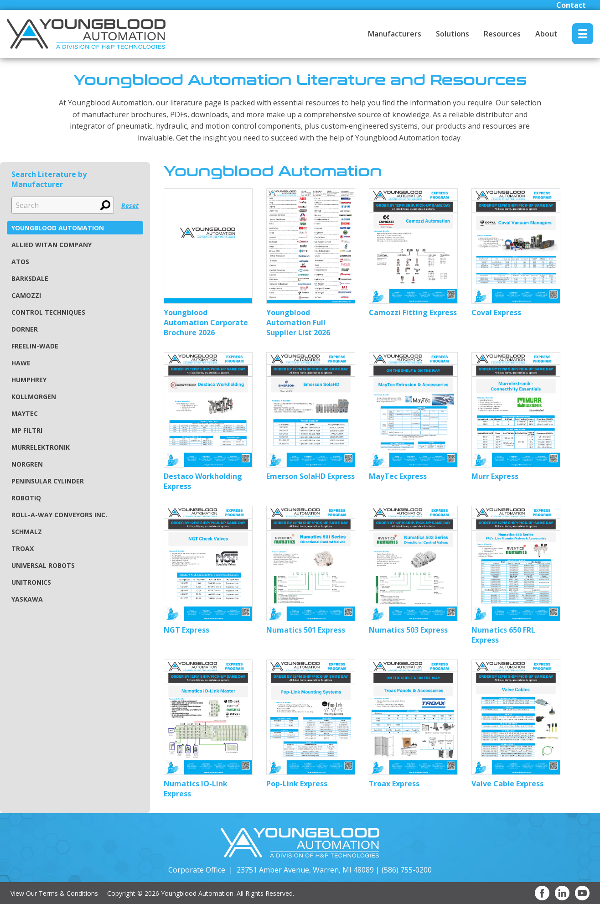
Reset (130, 205)
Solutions (452, 34)
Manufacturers (394, 34)
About (546, 34)
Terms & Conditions (68, 893)
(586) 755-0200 (407, 870)
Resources (502, 34)
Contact (571, 5)
